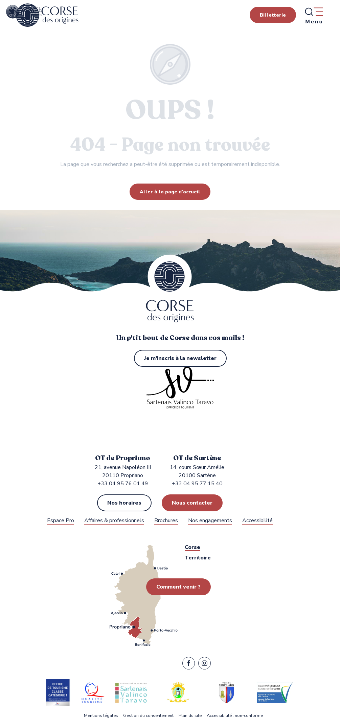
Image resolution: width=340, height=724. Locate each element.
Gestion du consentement (148, 716)
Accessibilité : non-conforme (235, 716)
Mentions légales (101, 716)
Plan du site (190, 716)
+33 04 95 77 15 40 (197, 483)
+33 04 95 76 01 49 (122, 483)
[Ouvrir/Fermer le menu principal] (313, 15)
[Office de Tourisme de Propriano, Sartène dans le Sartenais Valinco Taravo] (24, 12)
